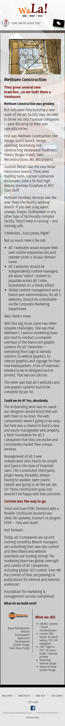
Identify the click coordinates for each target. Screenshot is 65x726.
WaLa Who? (7, 695)
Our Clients (57, 695)
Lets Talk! (33, 702)
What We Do (24, 695)
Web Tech (40, 695)
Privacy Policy (32, 717)
